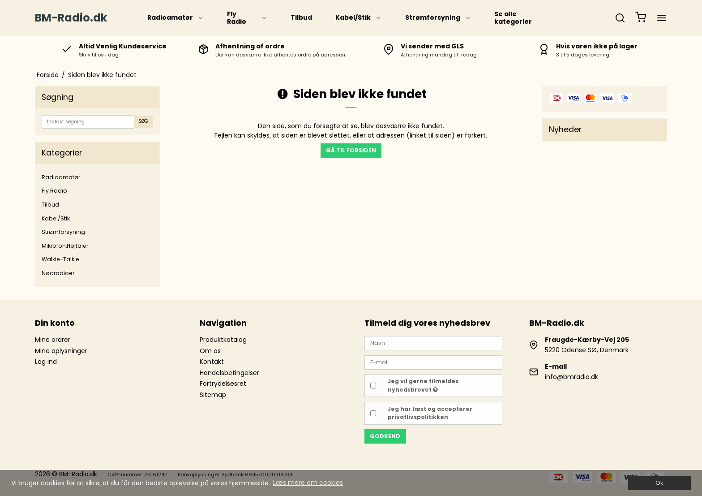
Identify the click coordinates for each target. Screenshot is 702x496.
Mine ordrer (52, 339)
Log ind (46, 361)
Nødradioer (58, 273)
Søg (143, 121)
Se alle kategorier (513, 17)
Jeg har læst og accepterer (430, 413)
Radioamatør (175, 17)
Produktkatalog (223, 339)
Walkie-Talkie (60, 259)
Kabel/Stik (358, 17)
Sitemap (213, 394)
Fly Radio (247, 17)
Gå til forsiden (351, 150)
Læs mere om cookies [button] (308, 482)
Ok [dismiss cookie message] (659, 483)
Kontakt (212, 361)
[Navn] (433, 342)
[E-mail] (433, 361)
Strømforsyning (438, 17)
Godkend (385, 436)
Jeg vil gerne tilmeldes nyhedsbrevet (423, 385)
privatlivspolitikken (418, 417)
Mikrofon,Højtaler (65, 246)
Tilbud (301, 17)
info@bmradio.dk (571, 376)
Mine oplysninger (61, 350)
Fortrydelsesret (223, 383)
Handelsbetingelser (229, 372)
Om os (210, 350)
